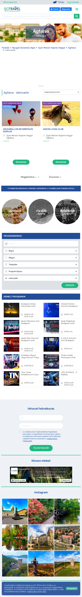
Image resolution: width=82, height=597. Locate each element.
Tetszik (18, 470)
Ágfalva (72, 48)
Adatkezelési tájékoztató (36, 592)
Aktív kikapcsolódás (13, 103)
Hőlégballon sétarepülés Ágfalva (18, 130)
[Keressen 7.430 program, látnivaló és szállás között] (38, 16)
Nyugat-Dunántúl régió (23, 48)
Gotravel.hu (24, 459)
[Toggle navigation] (77, 9)
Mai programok (10, 2)
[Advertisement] (41, 69)
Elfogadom (71, 588)
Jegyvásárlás (73, 2)
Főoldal (5, 48)
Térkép (57, 2)
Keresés (69, 285)
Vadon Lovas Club (53, 129)
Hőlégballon (10, 107)
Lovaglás (47, 107)
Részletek (21, 162)
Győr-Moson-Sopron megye (51, 48)
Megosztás (65, 470)
